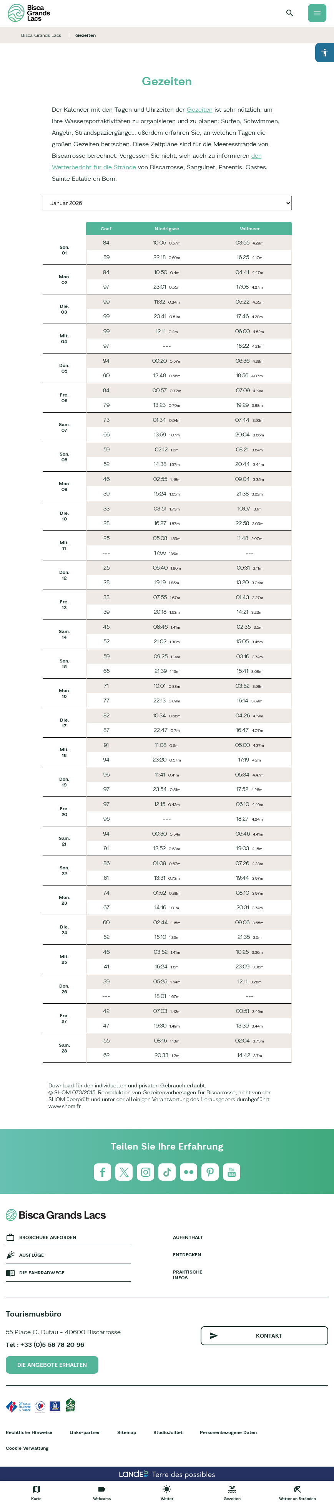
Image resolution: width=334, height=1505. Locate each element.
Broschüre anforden (47, 1237)
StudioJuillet (168, 1432)
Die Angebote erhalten (52, 1364)
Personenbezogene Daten (228, 1432)
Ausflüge (31, 1255)
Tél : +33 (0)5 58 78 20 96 (45, 1344)
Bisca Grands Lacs (41, 35)
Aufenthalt (188, 1237)
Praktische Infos (187, 1274)
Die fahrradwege (42, 1272)
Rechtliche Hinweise (29, 1432)
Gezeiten (200, 109)
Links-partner (85, 1432)
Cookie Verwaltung (27, 1448)
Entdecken (187, 1254)
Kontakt (269, 1335)
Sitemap (126, 1432)
